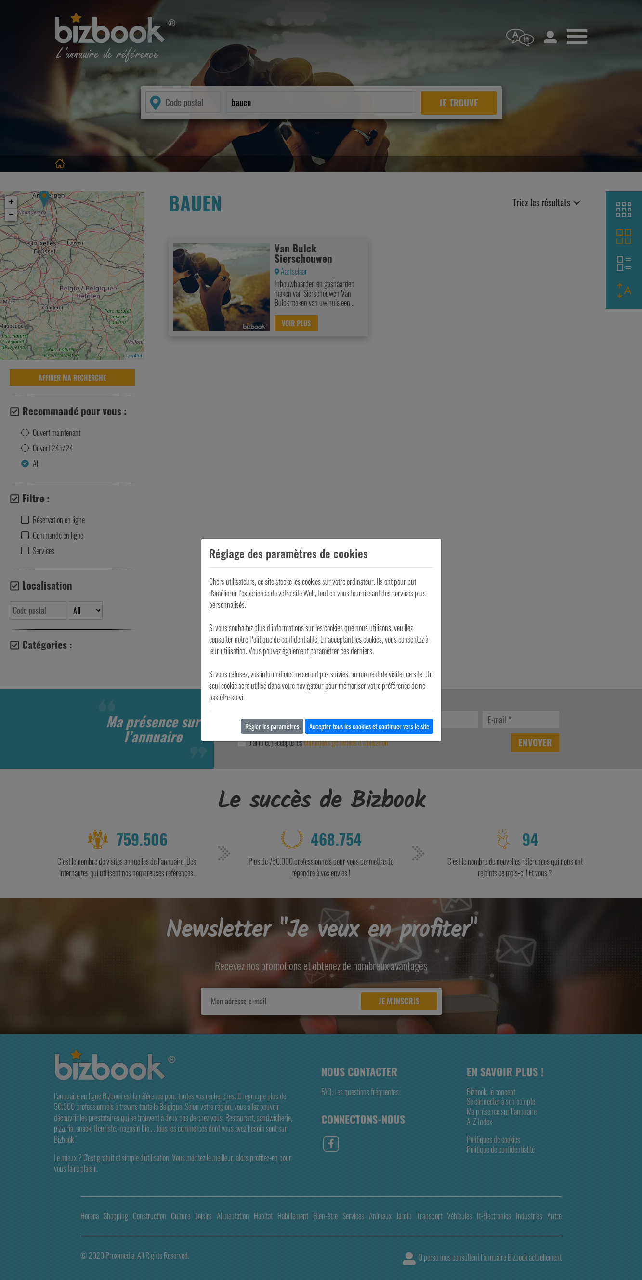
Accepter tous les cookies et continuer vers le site (369, 726)
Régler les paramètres (272, 726)
